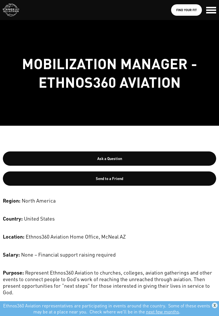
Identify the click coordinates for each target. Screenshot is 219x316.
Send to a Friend (109, 178)
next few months (162, 312)
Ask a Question (109, 158)
